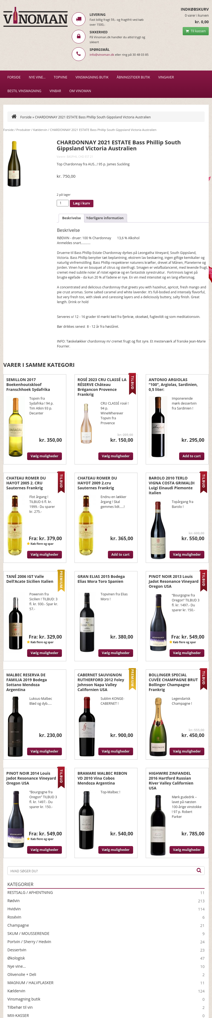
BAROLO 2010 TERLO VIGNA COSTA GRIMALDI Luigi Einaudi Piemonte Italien (172, 485)
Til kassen (196, 31)
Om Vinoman (80, 91)
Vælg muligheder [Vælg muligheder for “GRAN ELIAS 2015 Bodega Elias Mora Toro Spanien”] (116, 653)
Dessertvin (16, 949)
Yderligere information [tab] (105, 218)
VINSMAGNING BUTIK (92, 77)
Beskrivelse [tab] (71, 218)
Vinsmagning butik (23, 999)
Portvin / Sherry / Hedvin (29, 941)
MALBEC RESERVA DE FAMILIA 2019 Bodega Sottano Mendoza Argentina (26, 682)
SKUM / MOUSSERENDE (28, 933)
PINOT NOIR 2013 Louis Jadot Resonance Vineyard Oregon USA (174, 581)
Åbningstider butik (133, 77)
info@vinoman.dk (102, 54)
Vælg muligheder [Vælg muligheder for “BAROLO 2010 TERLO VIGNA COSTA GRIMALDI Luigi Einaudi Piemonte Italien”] (187, 554)
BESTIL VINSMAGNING (24, 91)
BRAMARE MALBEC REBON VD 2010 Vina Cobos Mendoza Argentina (102, 778)
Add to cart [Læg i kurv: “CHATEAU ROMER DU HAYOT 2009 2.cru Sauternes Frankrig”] (120, 554)
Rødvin (13, 900)
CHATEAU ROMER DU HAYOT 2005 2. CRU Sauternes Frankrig (26, 482)
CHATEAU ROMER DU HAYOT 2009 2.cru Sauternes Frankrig (97, 482)
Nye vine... (16, 966)
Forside (14, 77)
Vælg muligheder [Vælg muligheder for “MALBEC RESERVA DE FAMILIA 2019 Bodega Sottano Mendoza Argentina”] (44, 751)
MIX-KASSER (18, 1015)
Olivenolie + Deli (21, 974)
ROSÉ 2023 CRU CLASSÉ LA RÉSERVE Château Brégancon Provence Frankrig (102, 387)
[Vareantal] (63, 203)
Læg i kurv (81, 203)
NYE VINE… (37, 77)
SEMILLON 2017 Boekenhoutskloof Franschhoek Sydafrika (28, 384)
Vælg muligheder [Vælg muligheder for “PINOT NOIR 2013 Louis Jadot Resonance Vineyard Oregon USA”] (187, 653)
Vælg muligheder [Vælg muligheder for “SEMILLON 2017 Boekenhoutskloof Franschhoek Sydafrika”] (44, 456)
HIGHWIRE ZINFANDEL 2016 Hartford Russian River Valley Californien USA (171, 781)
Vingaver (166, 77)
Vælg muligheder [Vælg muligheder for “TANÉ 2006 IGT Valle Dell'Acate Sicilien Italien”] (44, 653)
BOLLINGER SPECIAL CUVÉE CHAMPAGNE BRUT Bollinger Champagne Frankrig (173, 682)
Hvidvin (14, 908)
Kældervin (40, 130)
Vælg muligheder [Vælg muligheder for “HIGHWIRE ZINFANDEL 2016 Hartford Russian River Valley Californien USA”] (187, 849)
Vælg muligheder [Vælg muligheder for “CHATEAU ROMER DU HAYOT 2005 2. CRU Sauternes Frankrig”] (44, 554)
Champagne (18, 925)
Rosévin (14, 917)
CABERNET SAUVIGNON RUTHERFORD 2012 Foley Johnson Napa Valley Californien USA (101, 682)
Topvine (60, 77)
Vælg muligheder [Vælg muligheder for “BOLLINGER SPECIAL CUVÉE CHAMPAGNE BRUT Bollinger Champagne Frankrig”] (187, 751)
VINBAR (55, 91)
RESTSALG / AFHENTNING (30, 892)
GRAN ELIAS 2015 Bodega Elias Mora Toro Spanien (101, 579)
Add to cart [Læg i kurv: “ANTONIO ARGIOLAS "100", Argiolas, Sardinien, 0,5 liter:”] (192, 456)
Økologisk (16, 958)
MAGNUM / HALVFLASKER (30, 982)
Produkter (23, 130)
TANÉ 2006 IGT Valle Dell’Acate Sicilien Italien (29, 579)
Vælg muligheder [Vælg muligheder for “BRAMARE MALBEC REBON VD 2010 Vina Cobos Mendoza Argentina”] (116, 849)
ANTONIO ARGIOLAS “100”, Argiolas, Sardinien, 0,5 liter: (173, 384)
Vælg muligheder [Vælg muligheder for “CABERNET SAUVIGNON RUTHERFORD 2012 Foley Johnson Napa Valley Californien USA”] (116, 751)
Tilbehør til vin (20, 1007)
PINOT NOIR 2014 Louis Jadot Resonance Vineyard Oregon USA (31, 778)
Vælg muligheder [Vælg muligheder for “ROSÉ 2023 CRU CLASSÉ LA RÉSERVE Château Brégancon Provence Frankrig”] (116, 456)
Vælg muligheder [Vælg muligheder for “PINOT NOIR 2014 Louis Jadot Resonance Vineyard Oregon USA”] (44, 849)
